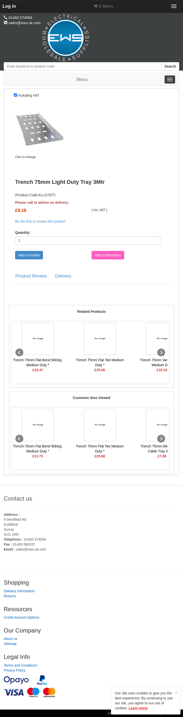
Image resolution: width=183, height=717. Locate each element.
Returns (10, 596)
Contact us (18, 498)
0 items (106, 6)
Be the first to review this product (40, 221)
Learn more (138, 708)
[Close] (176, 692)
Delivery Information (19, 591)
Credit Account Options (21, 617)
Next (161, 353)
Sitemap (10, 644)
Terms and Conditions (20, 665)
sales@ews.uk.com (31, 549)
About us (10, 639)
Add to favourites (108, 255)
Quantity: (22, 233)
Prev (19, 353)
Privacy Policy (14, 670)
